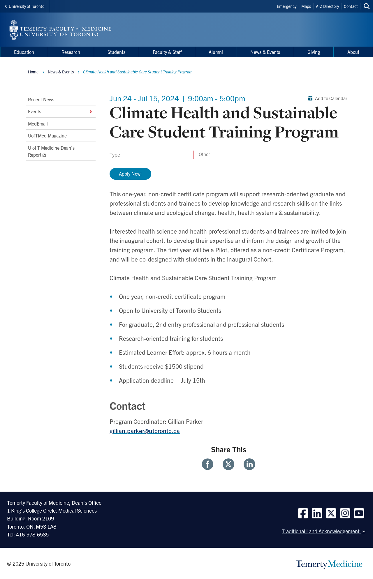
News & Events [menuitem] (265, 52)
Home (33, 71)
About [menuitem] (353, 52)
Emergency (286, 6)
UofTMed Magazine (47, 135)
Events (60, 111)
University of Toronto (24, 6)
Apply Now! (130, 173)
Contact (351, 6)
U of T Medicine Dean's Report (51, 151)
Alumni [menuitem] (216, 52)
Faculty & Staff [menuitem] (167, 52)
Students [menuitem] (116, 52)
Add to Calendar (326, 98)
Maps (306, 6)
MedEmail (38, 123)
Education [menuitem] (24, 52)
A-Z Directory (327, 6)
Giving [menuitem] (313, 52)
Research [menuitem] (70, 52)
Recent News (41, 99)
